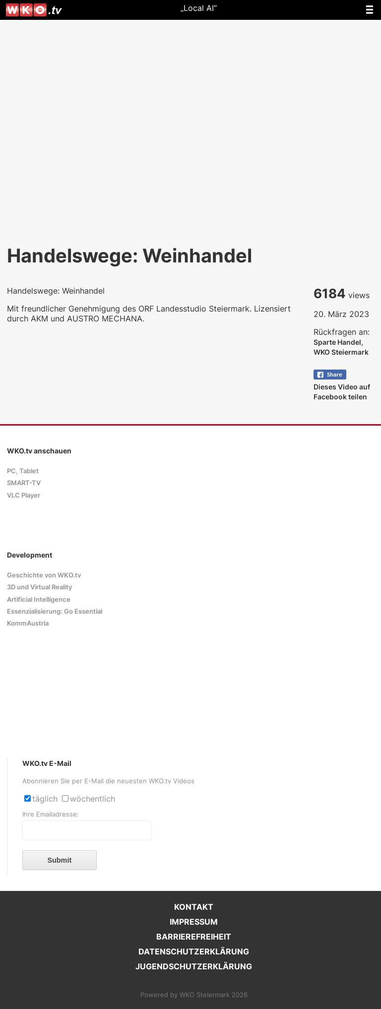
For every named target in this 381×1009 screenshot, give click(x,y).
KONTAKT (193, 907)
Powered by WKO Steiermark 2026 (194, 995)
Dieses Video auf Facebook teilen (342, 387)
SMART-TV (24, 483)
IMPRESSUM (194, 922)
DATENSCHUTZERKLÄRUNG (193, 951)
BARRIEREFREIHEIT (193, 937)
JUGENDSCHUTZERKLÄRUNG (193, 966)
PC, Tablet (23, 471)
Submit (59, 860)
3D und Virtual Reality (39, 587)
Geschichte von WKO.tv (44, 575)
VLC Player (23, 495)
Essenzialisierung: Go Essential (54, 611)
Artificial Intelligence (38, 599)
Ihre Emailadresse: (50, 814)
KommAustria (28, 623)
